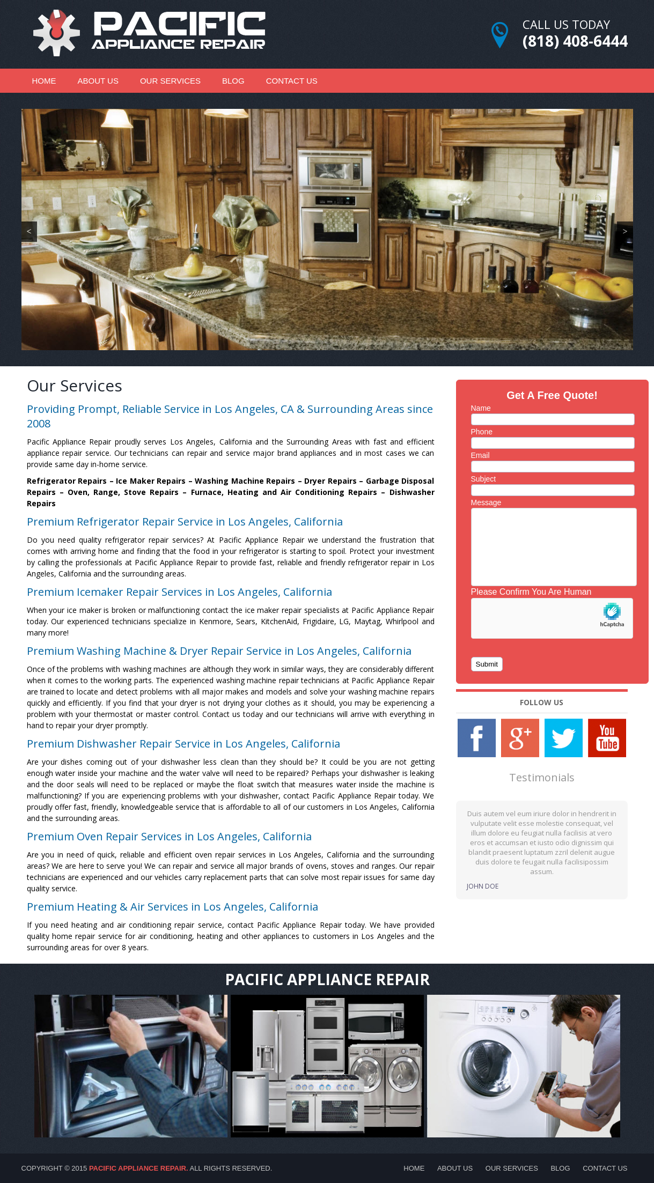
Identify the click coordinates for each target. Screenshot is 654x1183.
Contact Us (292, 80)
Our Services (170, 80)
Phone (482, 431)
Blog (233, 80)
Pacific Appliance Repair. (138, 1168)
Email (480, 455)
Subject (483, 479)
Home (44, 80)
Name (481, 408)
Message (486, 502)
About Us (98, 80)
